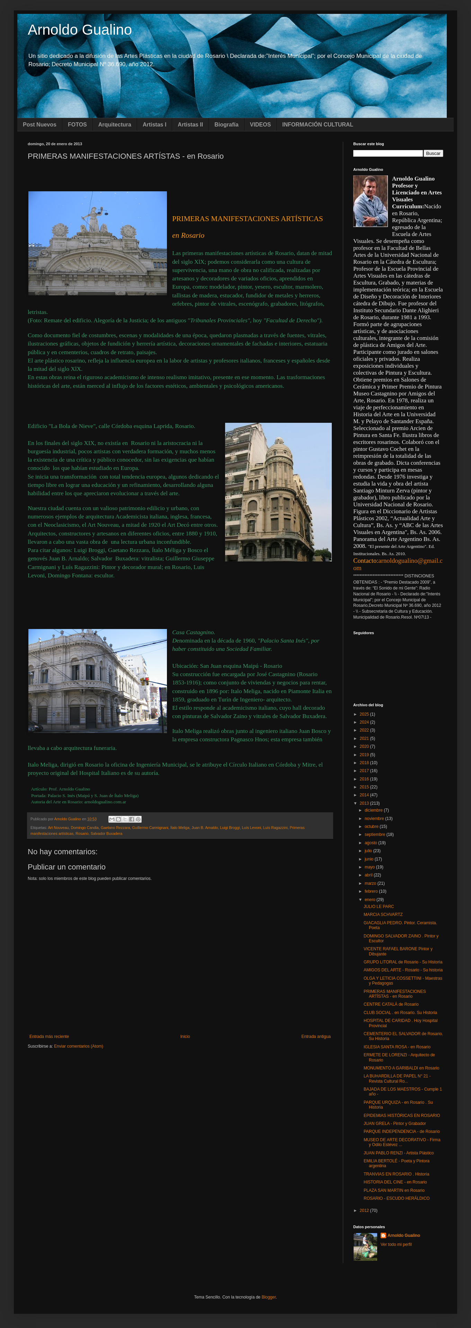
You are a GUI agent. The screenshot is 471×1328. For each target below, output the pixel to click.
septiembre (375, 834)
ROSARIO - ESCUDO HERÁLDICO (397, 1198)
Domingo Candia (84, 827)
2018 (365, 762)
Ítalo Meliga (179, 827)
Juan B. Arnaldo (205, 827)
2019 (365, 754)
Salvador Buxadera (106, 833)
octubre (372, 826)
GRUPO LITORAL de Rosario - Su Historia (403, 962)
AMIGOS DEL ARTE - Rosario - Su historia (403, 970)
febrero (372, 891)
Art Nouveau (58, 827)
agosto (371, 842)
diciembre (374, 810)
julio (369, 850)
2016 (365, 779)
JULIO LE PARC (379, 906)
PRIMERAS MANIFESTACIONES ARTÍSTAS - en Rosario (395, 994)
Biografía (226, 125)
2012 (365, 1210)
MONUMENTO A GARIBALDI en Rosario (401, 1068)
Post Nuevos (39, 125)
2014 (365, 795)
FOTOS (77, 125)
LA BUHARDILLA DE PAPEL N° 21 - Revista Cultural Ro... (397, 1078)
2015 (365, 787)
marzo (371, 883)
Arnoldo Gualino (80, 29)
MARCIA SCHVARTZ (383, 914)
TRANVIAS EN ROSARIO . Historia (396, 1174)
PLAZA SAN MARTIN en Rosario (394, 1190)
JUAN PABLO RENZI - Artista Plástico (399, 1153)
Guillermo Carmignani (150, 827)
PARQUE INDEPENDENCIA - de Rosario (402, 1131)
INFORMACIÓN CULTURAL (317, 125)
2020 (365, 746)
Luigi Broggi (230, 827)
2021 (365, 738)
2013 (365, 803)
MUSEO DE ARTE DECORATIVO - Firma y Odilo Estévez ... (402, 1142)
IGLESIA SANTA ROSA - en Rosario (397, 1047)
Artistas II (190, 125)
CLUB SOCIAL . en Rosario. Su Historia (400, 1012)
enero (370, 899)
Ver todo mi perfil (396, 1244)
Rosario (81, 833)
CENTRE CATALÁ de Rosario (391, 1004)
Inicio (185, 1036)
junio (370, 859)
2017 (365, 770)
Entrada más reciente (49, 1036)
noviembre (375, 818)
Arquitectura (114, 125)
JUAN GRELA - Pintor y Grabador (395, 1123)
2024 (365, 722)
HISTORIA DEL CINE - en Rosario (395, 1182)
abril (369, 875)
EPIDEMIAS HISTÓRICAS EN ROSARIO (402, 1115)
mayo (370, 867)
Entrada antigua (316, 1036)
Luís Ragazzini (275, 827)
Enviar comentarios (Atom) (78, 1046)
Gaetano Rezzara (115, 827)
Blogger (268, 1297)
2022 (365, 730)
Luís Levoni (251, 827)
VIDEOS (260, 125)
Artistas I (154, 125)
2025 (365, 714)
